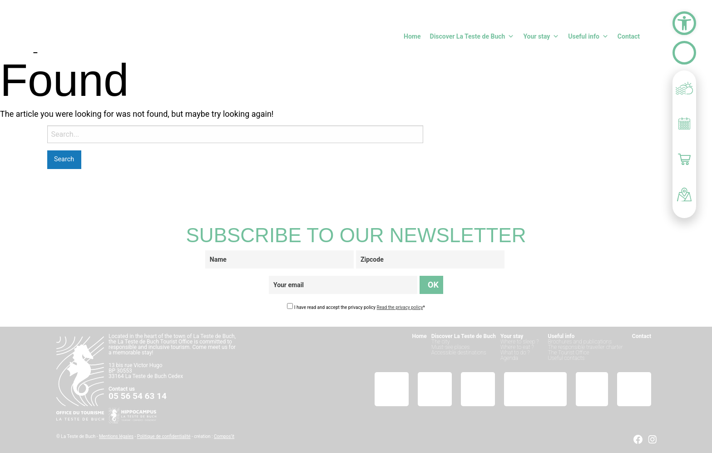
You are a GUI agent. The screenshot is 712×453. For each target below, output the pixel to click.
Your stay (541, 36)
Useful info (588, 36)
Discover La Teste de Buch (472, 36)
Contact (629, 36)
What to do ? (515, 352)
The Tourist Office (568, 352)
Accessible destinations (458, 352)
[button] (684, 23)
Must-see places (450, 347)
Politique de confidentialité (164, 436)
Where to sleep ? (519, 341)
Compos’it (224, 436)
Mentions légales (116, 436)
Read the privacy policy (400, 307)
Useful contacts (566, 358)
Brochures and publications (580, 341)
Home (412, 36)
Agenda (509, 358)
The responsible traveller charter (585, 347)
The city (440, 341)
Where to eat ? (517, 347)
